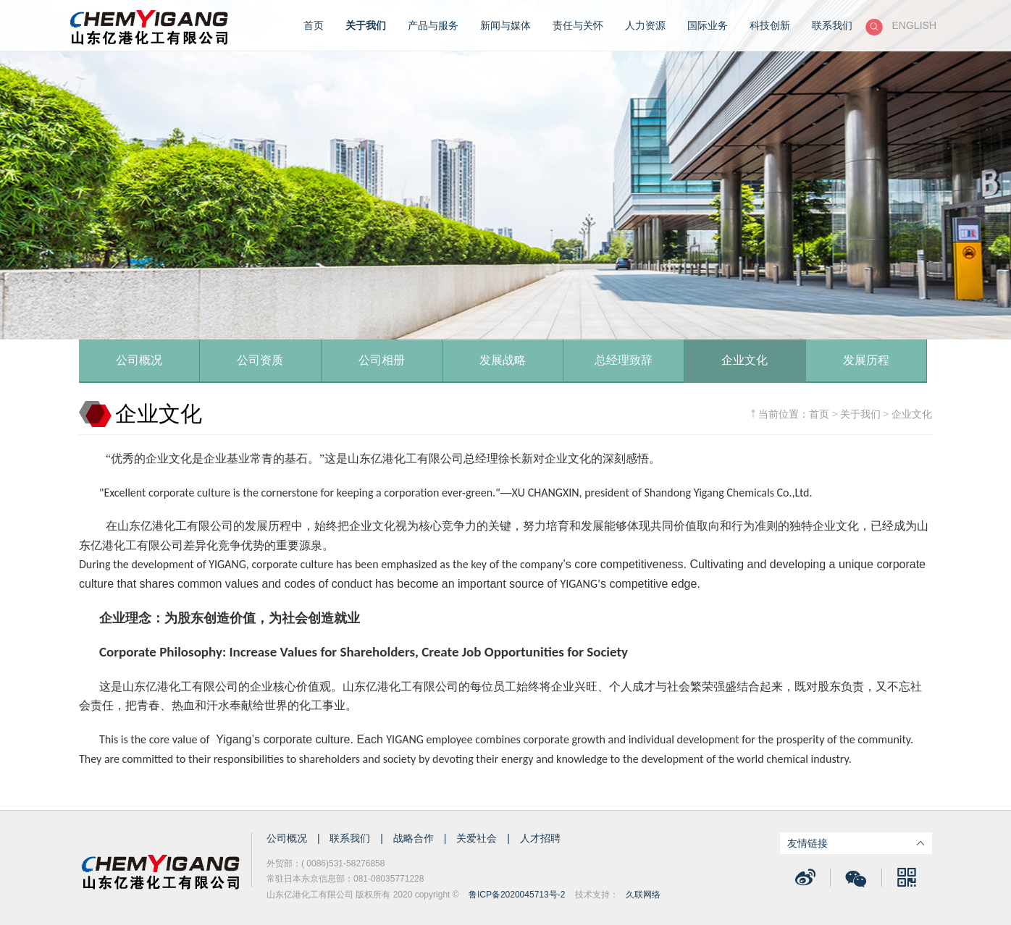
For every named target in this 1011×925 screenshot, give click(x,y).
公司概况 (288, 838)
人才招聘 (540, 838)
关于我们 (365, 25)
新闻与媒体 (505, 25)
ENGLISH (914, 25)
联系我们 (832, 25)
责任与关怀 (578, 25)
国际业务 (707, 25)
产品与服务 (433, 25)
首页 (313, 25)
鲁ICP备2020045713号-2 (517, 895)
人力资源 (645, 25)
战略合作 (415, 838)
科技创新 (770, 25)
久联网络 (643, 895)
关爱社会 (478, 838)
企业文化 (912, 414)
